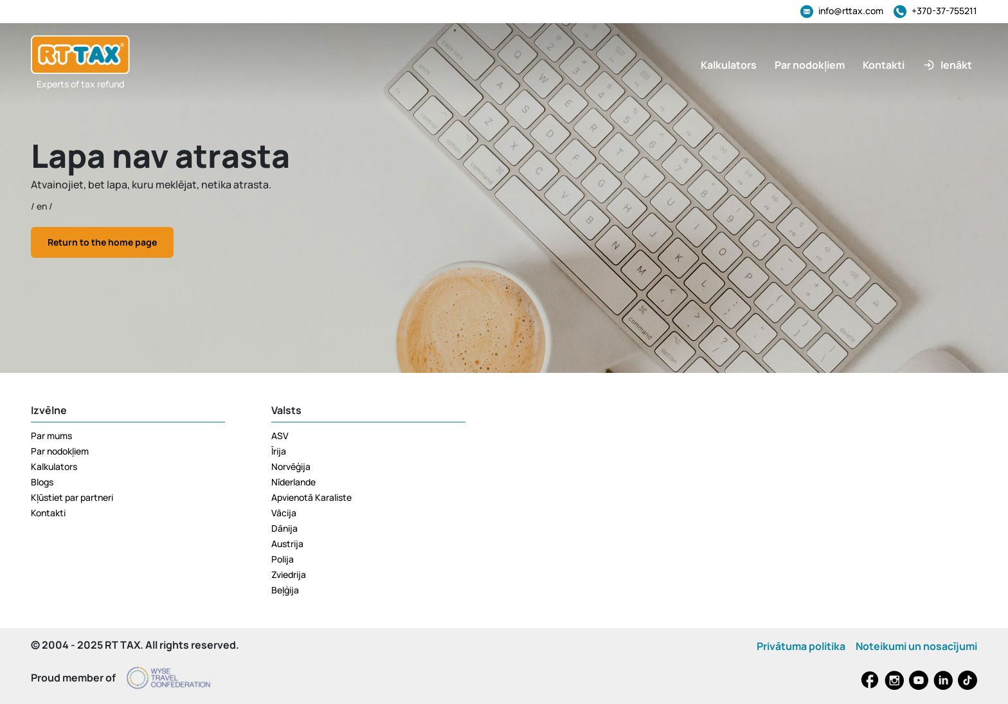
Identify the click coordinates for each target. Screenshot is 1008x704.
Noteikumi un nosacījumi (916, 646)
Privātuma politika (801, 646)
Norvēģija (290, 466)
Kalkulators (54, 466)
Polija (282, 559)
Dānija (284, 528)
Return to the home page (102, 242)
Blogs (42, 482)
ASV (280, 435)
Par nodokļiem (60, 451)
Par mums (51, 435)
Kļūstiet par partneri (72, 497)
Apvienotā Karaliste (311, 497)
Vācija (283, 513)
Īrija (278, 451)
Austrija (287, 543)
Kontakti (48, 513)
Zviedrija (288, 574)
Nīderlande (293, 482)
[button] (947, 65)
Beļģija (285, 590)
